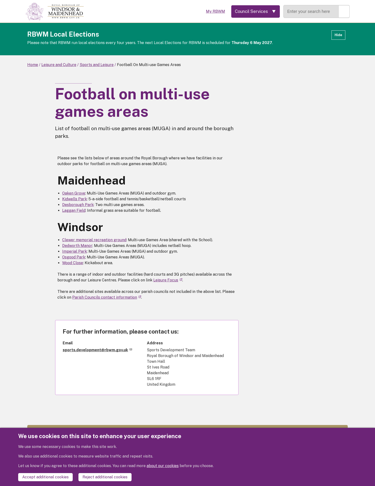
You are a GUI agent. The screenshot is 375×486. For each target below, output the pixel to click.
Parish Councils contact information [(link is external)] (106, 297)
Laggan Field (73, 210)
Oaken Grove (73, 193)
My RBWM (215, 11)
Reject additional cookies (105, 477)
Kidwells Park (74, 199)
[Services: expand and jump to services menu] (255, 11)
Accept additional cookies (45, 477)
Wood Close (72, 263)
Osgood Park (73, 257)
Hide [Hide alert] (338, 35)
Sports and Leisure (97, 64)
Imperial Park (74, 251)
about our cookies (163, 466)
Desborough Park (78, 204)
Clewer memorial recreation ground (94, 240)
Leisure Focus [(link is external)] (167, 280)
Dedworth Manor (77, 245)
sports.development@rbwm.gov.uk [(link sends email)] (97, 350)
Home (32, 64)
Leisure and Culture (58, 64)
